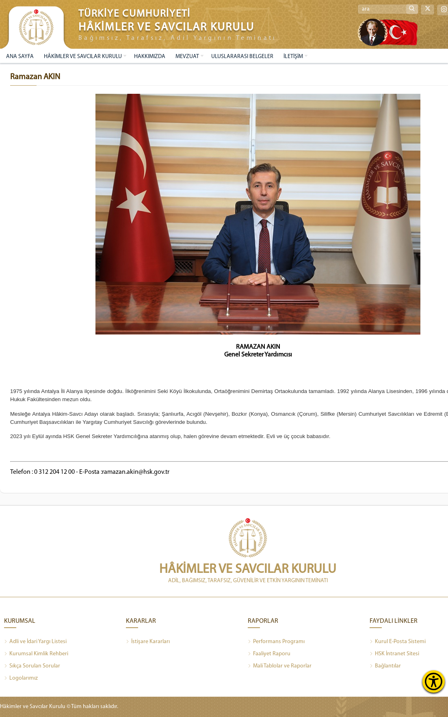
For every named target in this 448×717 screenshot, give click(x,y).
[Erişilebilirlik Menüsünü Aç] (433, 681)
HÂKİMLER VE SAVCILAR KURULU (83, 57)
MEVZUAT (187, 57)
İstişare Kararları (148, 642)
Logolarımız (21, 678)
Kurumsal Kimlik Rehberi (36, 654)
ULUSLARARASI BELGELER (242, 57)
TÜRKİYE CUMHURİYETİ (134, 14)
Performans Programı (276, 642)
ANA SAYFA (20, 57)
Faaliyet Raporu (269, 654)
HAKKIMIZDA (149, 57)
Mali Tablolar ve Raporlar (280, 666)
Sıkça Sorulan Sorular (32, 666)
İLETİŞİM (293, 57)
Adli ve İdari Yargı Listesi (35, 642)
